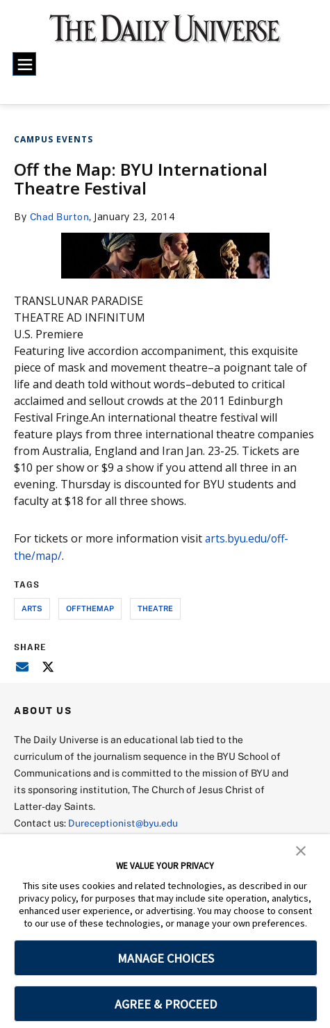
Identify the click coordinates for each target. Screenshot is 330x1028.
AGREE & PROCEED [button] (166, 1004)
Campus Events (53, 139)
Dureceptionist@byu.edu (124, 822)
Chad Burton (60, 216)
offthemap (90, 608)
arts (32, 608)
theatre (155, 608)
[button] (301, 849)
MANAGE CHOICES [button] (165, 958)
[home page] (165, 35)
